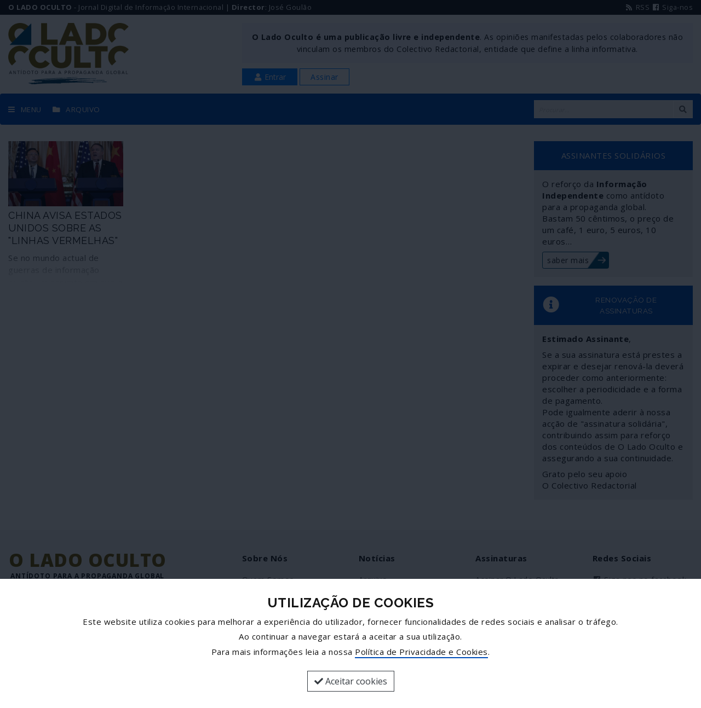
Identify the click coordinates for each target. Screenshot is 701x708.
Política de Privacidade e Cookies (421, 651)
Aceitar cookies (350, 681)
